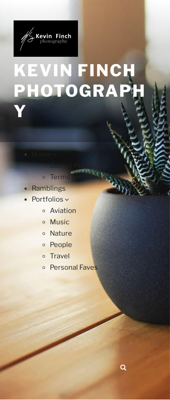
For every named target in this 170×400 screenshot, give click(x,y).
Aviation (63, 211)
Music (59, 222)
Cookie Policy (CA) (79, 166)
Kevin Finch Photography (80, 90)
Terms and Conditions (85, 177)
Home (45, 154)
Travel (60, 256)
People (61, 245)
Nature (61, 233)
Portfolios (51, 199)
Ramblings (49, 188)
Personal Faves (74, 267)
